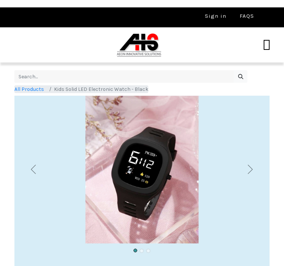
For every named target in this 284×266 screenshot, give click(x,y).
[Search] (240, 76)
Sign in (215, 16)
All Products (29, 89)
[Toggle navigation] (267, 45)
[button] (33, 169)
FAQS (247, 16)
